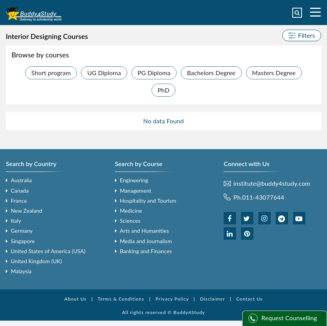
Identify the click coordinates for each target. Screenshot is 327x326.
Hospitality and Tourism (148, 200)
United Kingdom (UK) (36, 261)
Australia (21, 180)
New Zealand (26, 210)
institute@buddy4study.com (271, 183)
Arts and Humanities (144, 230)
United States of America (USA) (48, 251)
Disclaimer (212, 299)
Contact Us (249, 299)
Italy (16, 220)
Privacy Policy (172, 299)
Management (136, 190)
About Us (75, 299)
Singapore (23, 241)
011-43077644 (263, 197)
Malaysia (21, 271)
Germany (22, 230)
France (19, 200)
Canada (20, 190)
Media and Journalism (146, 241)
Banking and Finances (146, 251)
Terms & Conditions (121, 299)
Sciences (130, 220)
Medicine (131, 210)
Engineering (134, 180)
